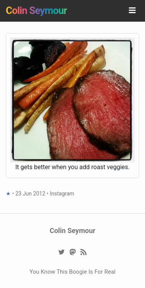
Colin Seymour (36, 10)
